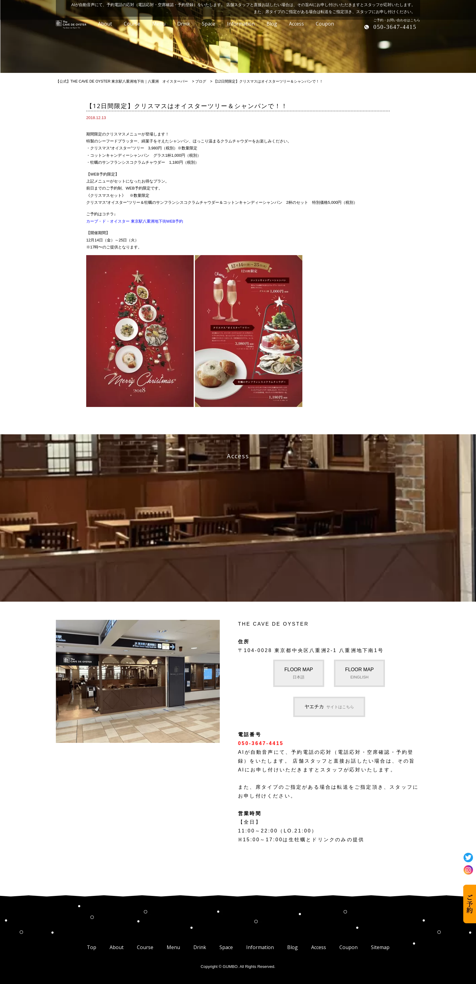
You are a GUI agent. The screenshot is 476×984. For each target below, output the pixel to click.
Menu (173, 947)
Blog (292, 947)
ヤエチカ (329, 706)
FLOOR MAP (298, 673)
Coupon (348, 947)
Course (145, 947)
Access (318, 947)
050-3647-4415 (394, 27)
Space (226, 947)
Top (91, 947)
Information (260, 947)
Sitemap (380, 947)
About (117, 947)
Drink (199, 947)
